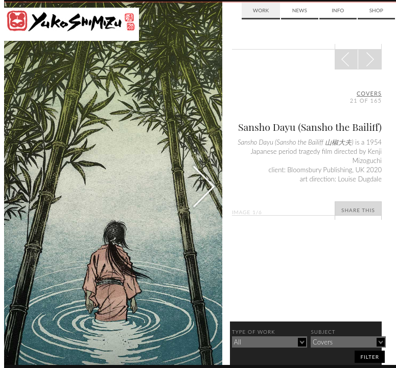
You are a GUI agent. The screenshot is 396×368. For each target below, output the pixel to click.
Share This (358, 210)
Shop (376, 10)
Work (261, 10)
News (299, 10)
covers (369, 93)
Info (338, 10)
